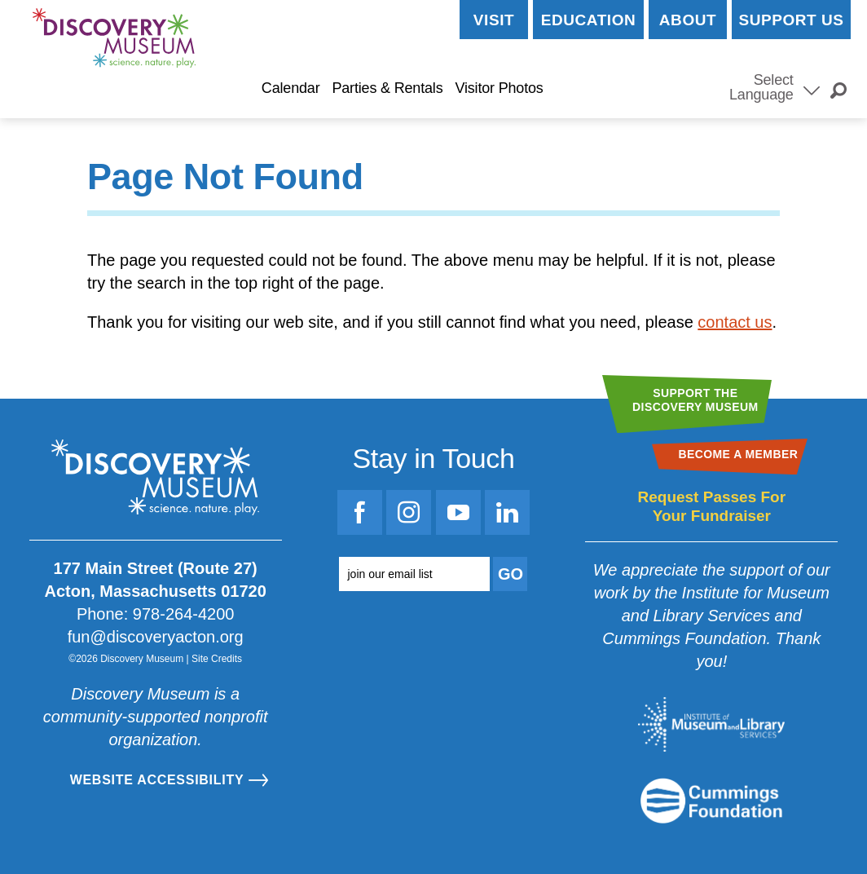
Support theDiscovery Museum (695, 399)
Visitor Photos (499, 88)
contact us (735, 322)
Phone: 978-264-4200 (156, 614)
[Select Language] (812, 89)
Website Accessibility (157, 780)
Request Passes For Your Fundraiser (711, 506)
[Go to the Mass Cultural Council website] (711, 800)
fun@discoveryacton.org (156, 637)
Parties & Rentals (387, 88)
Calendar (291, 88)
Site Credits (216, 658)
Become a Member (634, 88)
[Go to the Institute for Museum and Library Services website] (711, 724)
